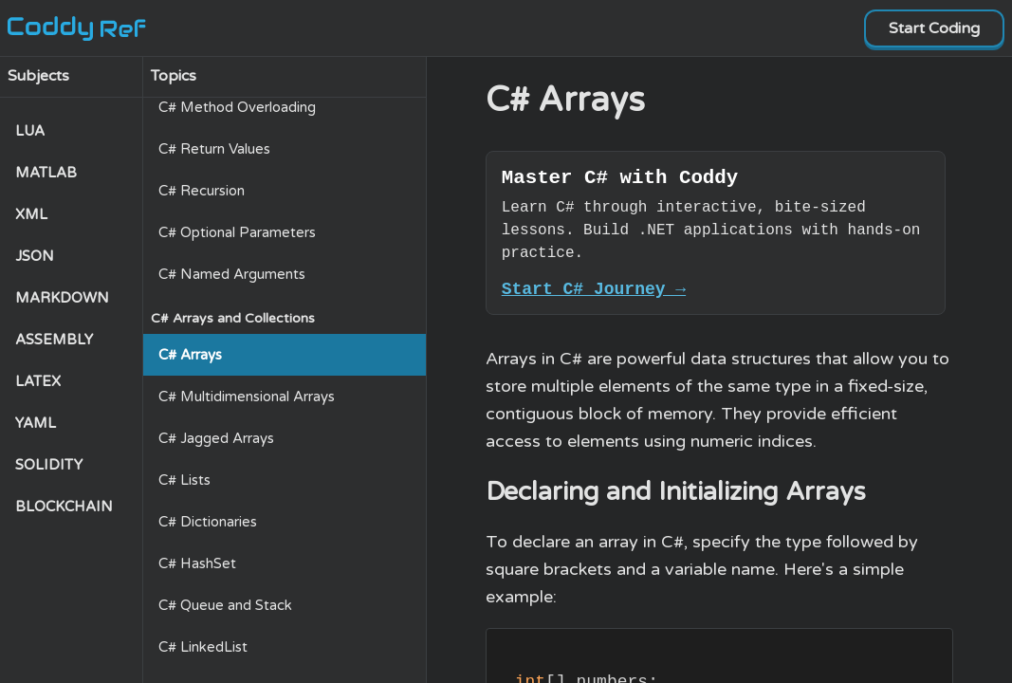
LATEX (38, 381)
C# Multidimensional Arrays (246, 396)
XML (31, 214)
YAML (35, 423)
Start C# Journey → (594, 296)
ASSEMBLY (54, 339)
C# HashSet (197, 563)
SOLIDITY (49, 464)
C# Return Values (214, 148)
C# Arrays (190, 354)
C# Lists (184, 480)
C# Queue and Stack (225, 605)
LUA (30, 130)
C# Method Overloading (237, 107)
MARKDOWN (62, 297)
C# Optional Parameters (237, 232)
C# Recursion (201, 190)
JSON (34, 256)
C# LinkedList (203, 646)
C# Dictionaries (207, 521)
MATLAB (46, 172)
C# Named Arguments (231, 274)
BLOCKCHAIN (64, 506)
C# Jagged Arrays (216, 438)
